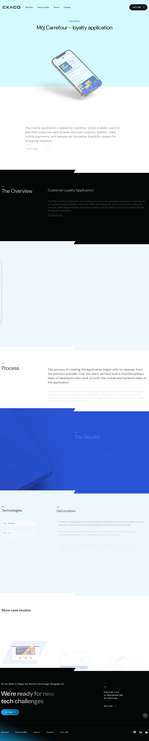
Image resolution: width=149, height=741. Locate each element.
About (37, 733)
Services (5, 733)
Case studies (21, 733)
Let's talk (64, 733)
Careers (49, 733)
